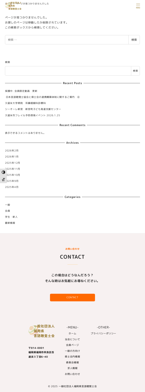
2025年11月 (12, 169)
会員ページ (72, 345)
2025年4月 (12, 187)
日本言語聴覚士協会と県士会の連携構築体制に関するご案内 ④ (42, 97)
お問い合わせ (72, 374)
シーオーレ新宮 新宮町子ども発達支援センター (33, 109)
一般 (7, 205)
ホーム (72, 333)
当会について (72, 339)
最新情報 (10, 223)
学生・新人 (11, 217)
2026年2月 (12, 150)
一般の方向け (72, 351)
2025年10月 (12, 175)
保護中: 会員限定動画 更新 (21, 91)
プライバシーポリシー (103, 333)
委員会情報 (72, 362)
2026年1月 (12, 156)
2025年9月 (12, 181)
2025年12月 (12, 163)
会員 (7, 211)
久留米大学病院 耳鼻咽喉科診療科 (25, 103)
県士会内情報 (72, 356)
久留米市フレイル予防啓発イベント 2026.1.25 (32, 115)
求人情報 (72, 368)
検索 (134, 40)
